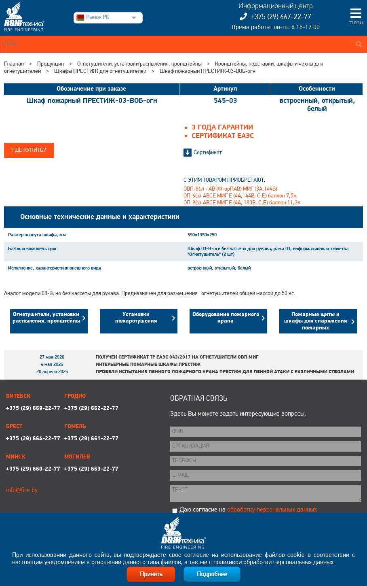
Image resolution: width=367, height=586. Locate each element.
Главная (14, 64)
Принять (151, 574)
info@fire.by (22, 490)
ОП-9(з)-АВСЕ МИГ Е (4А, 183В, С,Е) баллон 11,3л (242, 203)
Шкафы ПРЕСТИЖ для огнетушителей (100, 71)
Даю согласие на (248, 510)
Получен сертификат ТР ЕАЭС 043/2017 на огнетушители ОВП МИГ (177, 357)
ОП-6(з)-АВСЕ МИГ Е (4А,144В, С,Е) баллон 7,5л (240, 196)
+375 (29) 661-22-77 (91, 439)
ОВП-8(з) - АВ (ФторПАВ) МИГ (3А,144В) (230, 189)
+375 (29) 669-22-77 (33, 409)
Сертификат (208, 153)
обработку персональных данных (272, 510)
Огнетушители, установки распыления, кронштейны (139, 64)
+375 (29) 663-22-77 (91, 469)
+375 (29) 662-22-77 (91, 409)
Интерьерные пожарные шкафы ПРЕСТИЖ (148, 364)
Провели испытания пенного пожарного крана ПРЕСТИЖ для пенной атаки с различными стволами (225, 371)
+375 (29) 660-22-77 (33, 469)
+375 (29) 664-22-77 (33, 439)
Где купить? (29, 150)
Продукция (50, 64)
